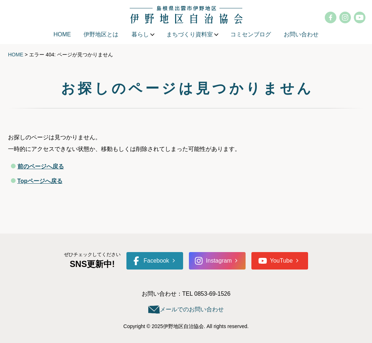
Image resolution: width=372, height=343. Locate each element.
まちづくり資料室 (189, 34)
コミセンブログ (250, 34)
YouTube (275, 260)
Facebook (150, 260)
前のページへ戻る (40, 166)
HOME (62, 34)
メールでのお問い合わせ (192, 309)
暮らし (140, 34)
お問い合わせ (301, 34)
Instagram (213, 260)
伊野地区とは (101, 34)
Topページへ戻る (39, 181)
